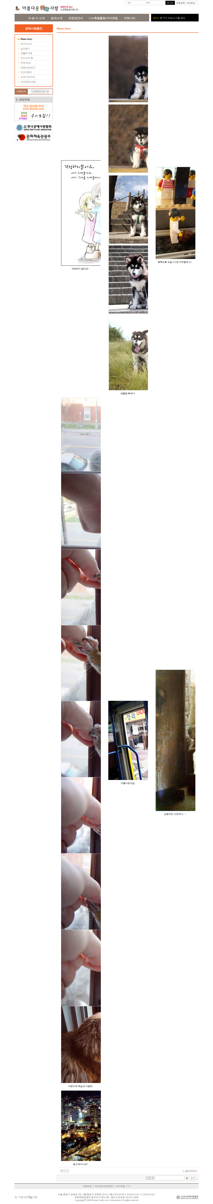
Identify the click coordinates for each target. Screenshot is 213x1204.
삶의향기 (24, 48)
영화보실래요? (26, 67)
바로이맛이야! (26, 77)
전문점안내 (75, 18)
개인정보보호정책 (104, 1186)
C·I (129, 1186)
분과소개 (56, 18)
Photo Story (25, 39)
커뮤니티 (129, 18)
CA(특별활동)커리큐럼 (103, 18)
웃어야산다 (25, 44)
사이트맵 (120, 1186)
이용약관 (87, 1186)
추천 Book (24, 63)
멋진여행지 (25, 72)
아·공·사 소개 (36, 18)
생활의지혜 (25, 53)
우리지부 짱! (26, 58)
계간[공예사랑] (27, 82)
